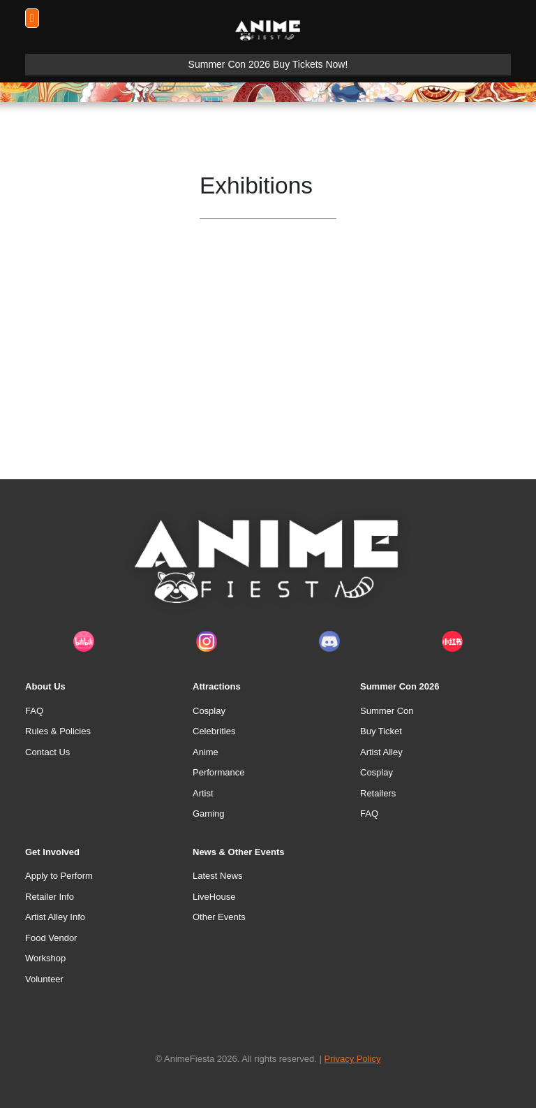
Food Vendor (51, 938)
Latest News (218, 875)
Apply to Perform (59, 875)
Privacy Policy (353, 1059)
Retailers (378, 793)
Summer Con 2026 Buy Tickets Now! (268, 64)
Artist (203, 793)
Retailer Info (49, 896)
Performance (218, 772)
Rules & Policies (58, 731)
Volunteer (44, 979)
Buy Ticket (381, 731)
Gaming (209, 813)
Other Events (219, 917)
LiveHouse (214, 896)
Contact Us (47, 752)
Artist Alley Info (55, 917)
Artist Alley (381, 752)
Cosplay (209, 711)
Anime (205, 752)
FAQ (34, 711)
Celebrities (214, 731)
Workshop (45, 958)
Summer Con (387, 711)
